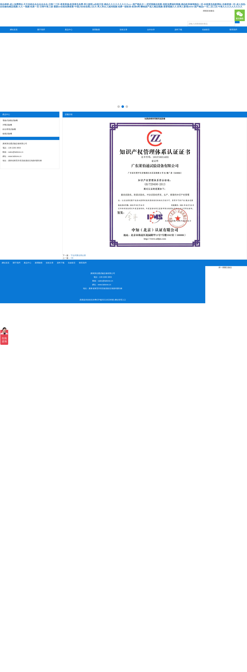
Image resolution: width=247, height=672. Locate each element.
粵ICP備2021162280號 (104, 300)
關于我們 (41, 29)
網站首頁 (13, 29)
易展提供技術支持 (87, 300)
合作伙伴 (151, 29)
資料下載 (178, 29)
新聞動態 (96, 29)
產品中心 (68, 29)
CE (72, 258)
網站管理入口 (120, 300)
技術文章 (123, 29)
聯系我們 (233, 29)
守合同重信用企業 (78, 255)
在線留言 (206, 29)
